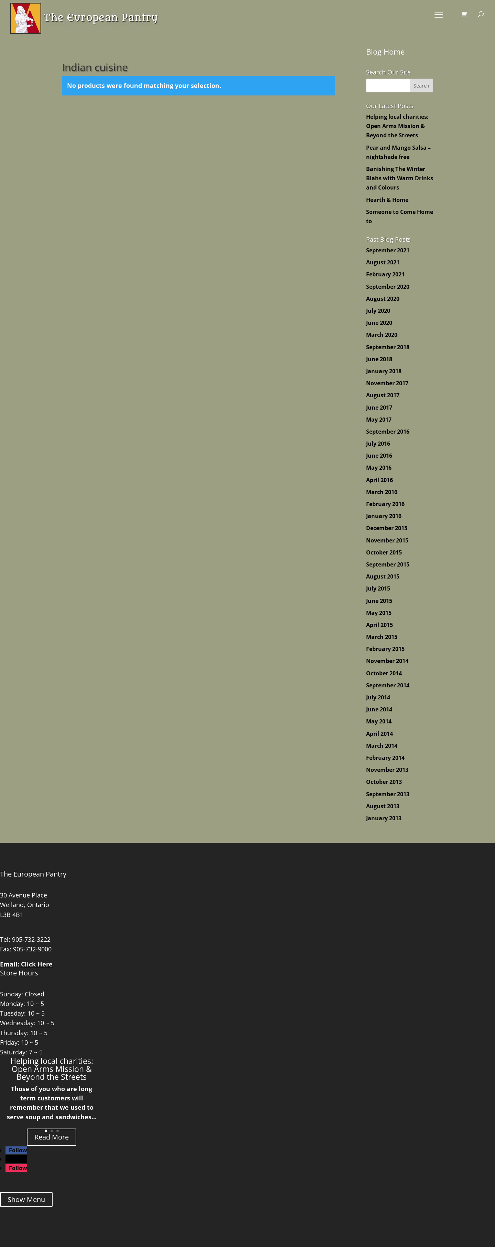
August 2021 (382, 262)
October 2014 (384, 673)
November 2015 (387, 540)
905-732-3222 (31, 939)
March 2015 (381, 637)
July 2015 (378, 588)
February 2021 (385, 274)
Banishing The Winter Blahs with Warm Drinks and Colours (399, 178)
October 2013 (384, 782)
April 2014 (379, 733)
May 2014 (379, 721)
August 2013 (382, 806)
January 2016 (384, 516)
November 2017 (387, 383)
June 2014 (379, 709)
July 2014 (378, 697)
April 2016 (379, 480)
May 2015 (379, 613)
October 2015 (384, 552)
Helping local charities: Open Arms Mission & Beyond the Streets (397, 126)
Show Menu (26, 1199)
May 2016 (379, 467)
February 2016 (385, 504)
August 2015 (382, 576)
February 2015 (385, 649)
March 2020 (381, 335)
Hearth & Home (387, 200)
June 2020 (379, 323)
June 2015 (379, 601)
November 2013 (387, 770)
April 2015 (379, 625)
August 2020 (382, 298)
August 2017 (382, 395)
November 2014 (387, 661)
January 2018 (384, 371)
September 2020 (387, 286)
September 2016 (387, 431)
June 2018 (379, 359)
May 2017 (379, 419)
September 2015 (387, 564)
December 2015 (386, 528)
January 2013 (384, 818)
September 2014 (387, 685)
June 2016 (379, 455)
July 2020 (378, 310)
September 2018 (387, 347)
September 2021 (387, 250)
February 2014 (385, 758)
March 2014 (381, 746)
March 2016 (381, 492)
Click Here (37, 964)
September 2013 (387, 794)
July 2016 (378, 443)
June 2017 (379, 407)
